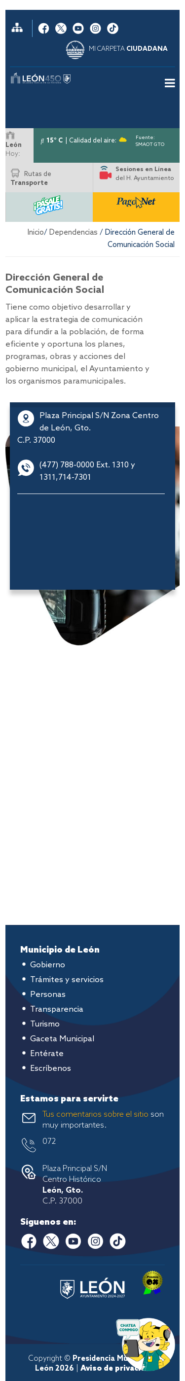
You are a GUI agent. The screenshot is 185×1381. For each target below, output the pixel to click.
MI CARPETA (128, 49)
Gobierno (47, 965)
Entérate (47, 1054)
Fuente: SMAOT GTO (150, 139)
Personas (48, 994)
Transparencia (56, 1009)
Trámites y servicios (67, 980)
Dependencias (73, 232)
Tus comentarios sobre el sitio (95, 1114)
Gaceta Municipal (62, 1039)
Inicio (36, 232)
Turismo (45, 1024)
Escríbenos (50, 1068)
